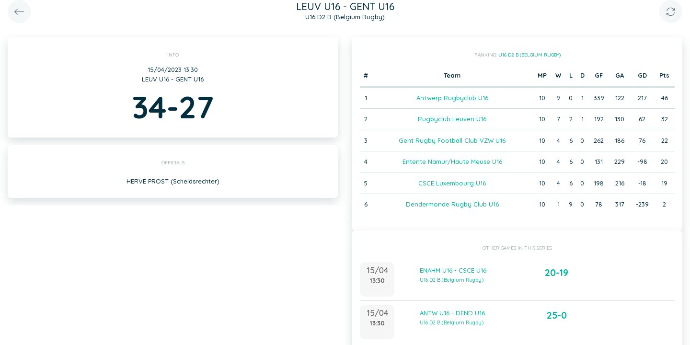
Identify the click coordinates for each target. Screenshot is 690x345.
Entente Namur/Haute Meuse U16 (452, 161)
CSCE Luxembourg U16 (452, 183)
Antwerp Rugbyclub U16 (452, 98)
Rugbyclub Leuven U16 (452, 119)
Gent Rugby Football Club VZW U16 (452, 140)
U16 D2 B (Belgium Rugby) (529, 55)
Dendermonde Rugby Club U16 (452, 204)
